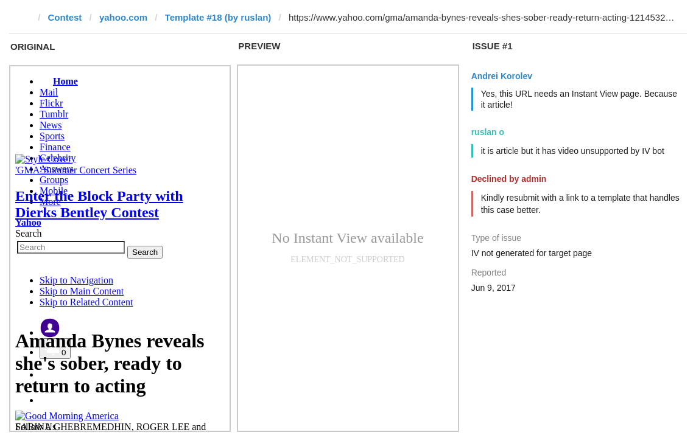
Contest (65, 17)
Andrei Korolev (501, 76)
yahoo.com (123, 17)
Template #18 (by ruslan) (218, 17)
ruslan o (487, 132)
